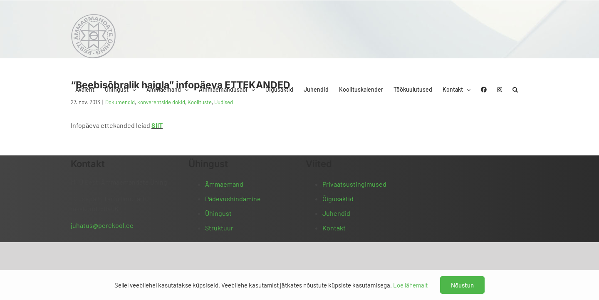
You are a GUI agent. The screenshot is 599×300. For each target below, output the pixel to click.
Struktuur (219, 228)
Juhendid (336, 213)
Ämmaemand (224, 184)
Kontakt (334, 228)
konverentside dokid (161, 102)
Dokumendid (120, 102)
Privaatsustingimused (354, 184)
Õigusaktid (338, 198)
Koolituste (200, 102)
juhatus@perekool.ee (102, 225)
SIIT (157, 125)
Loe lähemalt (410, 285)
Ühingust (218, 213)
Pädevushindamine (233, 198)
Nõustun (462, 285)
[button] (525, 17)
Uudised (223, 102)
